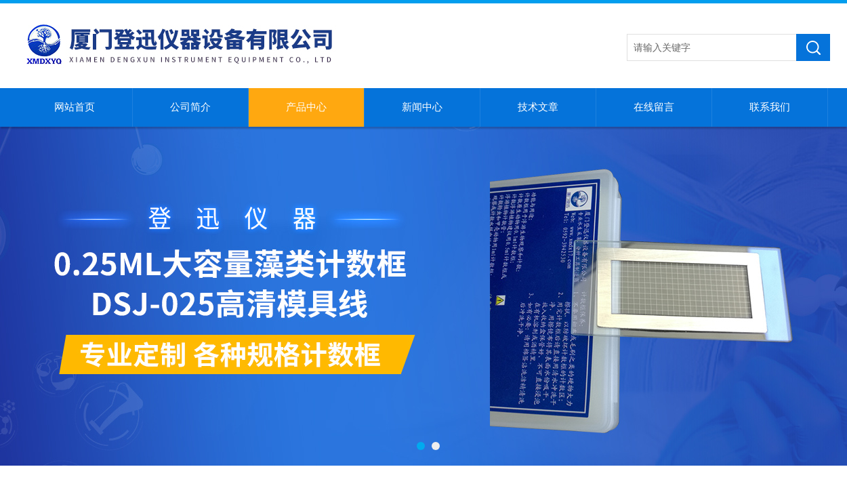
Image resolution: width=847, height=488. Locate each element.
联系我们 (769, 107)
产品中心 (306, 107)
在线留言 (654, 107)
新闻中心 (422, 107)
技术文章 (538, 107)
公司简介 (190, 107)
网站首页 (74, 107)
